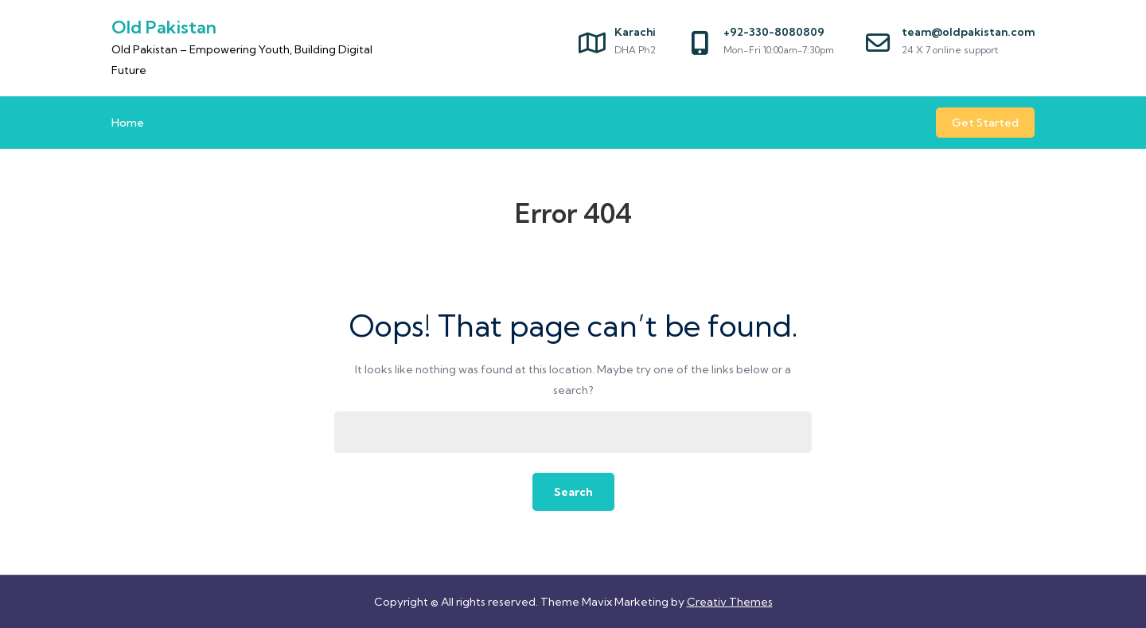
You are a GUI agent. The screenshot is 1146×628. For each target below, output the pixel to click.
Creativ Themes (730, 602)
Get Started (985, 122)
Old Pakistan (163, 27)
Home (127, 122)
